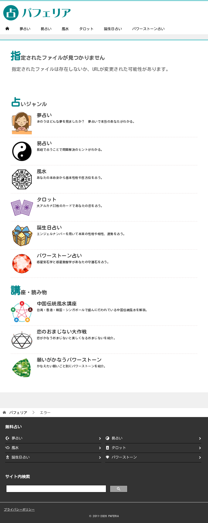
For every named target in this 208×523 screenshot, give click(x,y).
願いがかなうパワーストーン (69, 359)
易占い (46, 29)
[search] (55, 488)
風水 (65, 29)
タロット (86, 29)
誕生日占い (113, 29)
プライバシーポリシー (19, 509)
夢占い (25, 29)
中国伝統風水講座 (57, 303)
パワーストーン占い (148, 29)
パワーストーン (124, 457)
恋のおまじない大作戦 (62, 331)
